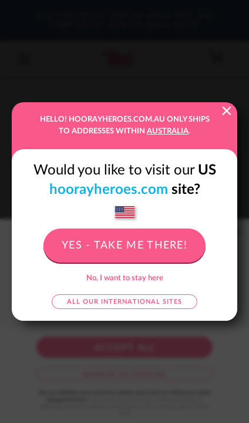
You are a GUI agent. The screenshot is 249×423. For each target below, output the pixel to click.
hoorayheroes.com (108, 190)
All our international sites (124, 301)
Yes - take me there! (124, 245)
